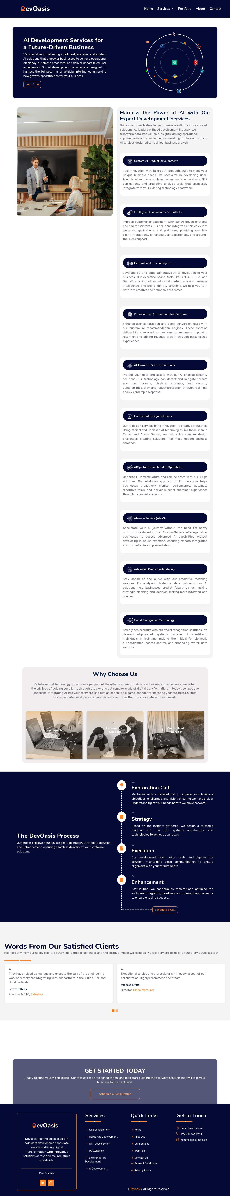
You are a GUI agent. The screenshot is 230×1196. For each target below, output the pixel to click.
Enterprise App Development (95, 1159)
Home (148, 8)
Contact (215, 8)
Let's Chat (32, 85)
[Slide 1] (113, 1011)
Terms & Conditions (144, 1163)
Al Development (96, 1168)
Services (164, 8)
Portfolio (184, 8)
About (200, 8)
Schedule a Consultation (115, 1136)
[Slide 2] (117, 1011)
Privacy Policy (141, 1170)
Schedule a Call (165, 910)
